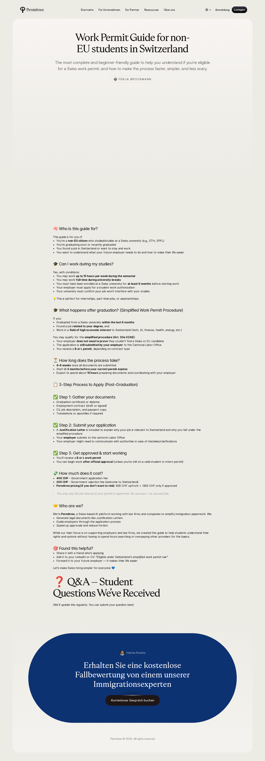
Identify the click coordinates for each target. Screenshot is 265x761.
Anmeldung (222, 9)
